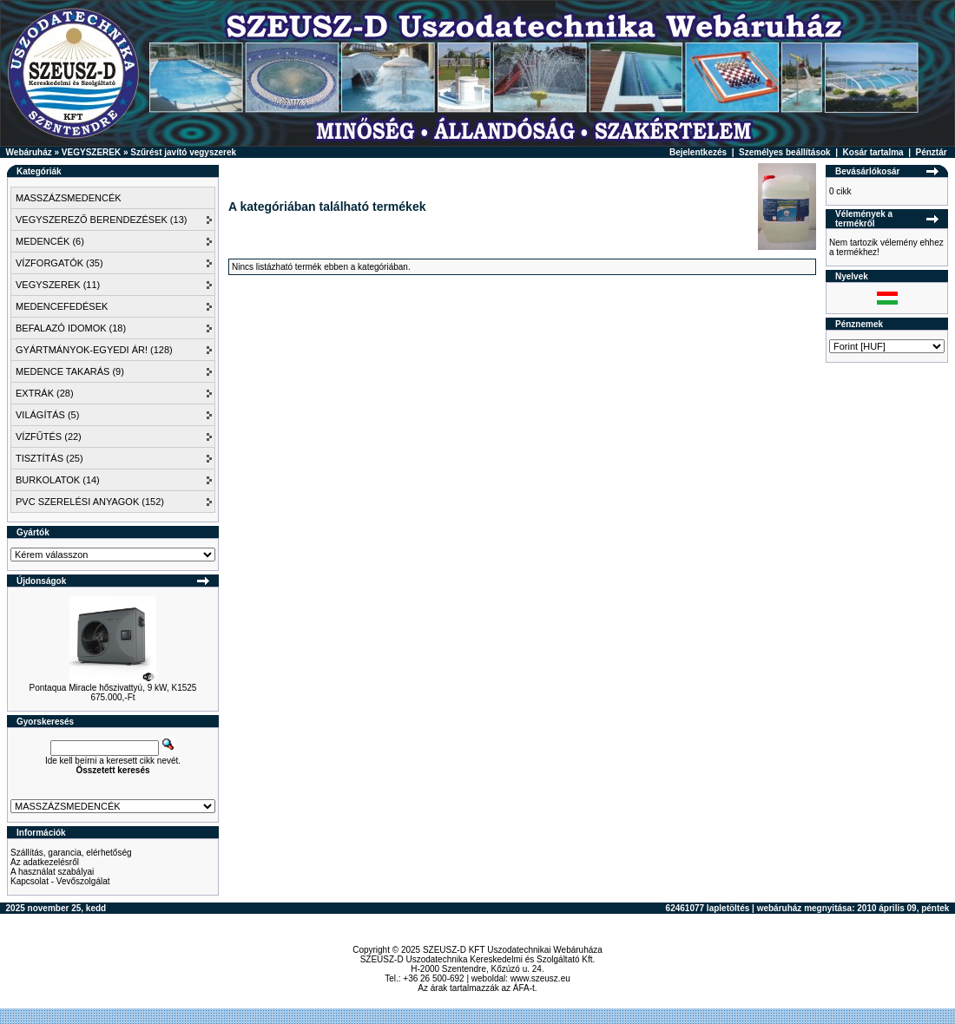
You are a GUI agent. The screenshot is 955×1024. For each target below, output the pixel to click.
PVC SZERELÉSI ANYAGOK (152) (90, 501)
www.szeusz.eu (540, 978)
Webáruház (29, 152)
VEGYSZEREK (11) (58, 284)
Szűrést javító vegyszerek (183, 152)
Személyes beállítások (785, 152)
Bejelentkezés (698, 152)
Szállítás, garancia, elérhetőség (71, 852)
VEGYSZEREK (91, 152)
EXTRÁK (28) (45, 393)
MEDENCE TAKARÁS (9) (70, 371)
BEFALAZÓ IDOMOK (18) (71, 328)
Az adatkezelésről (44, 862)
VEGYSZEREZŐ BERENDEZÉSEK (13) (101, 219)
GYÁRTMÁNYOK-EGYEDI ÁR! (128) (94, 350)
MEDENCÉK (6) (50, 241)
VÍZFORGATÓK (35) (59, 263)
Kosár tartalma (873, 152)
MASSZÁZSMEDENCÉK (69, 198)
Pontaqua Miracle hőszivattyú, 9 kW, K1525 (113, 688)
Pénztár (931, 152)
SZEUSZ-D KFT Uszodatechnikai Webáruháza (513, 950)
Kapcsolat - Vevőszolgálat (60, 881)
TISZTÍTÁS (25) (49, 458)
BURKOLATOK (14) (58, 480)
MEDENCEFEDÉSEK (62, 306)
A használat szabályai (52, 871)
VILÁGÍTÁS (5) (47, 415)
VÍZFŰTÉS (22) (49, 436)
